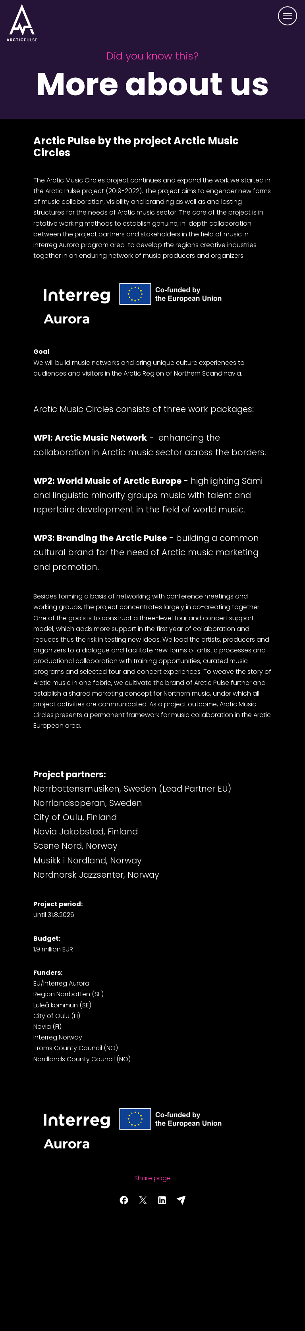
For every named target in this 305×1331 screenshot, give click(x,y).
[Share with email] (181, 1200)
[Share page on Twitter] (143, 1200)
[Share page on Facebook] (124, 1200)
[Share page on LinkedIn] (162, 1200)
